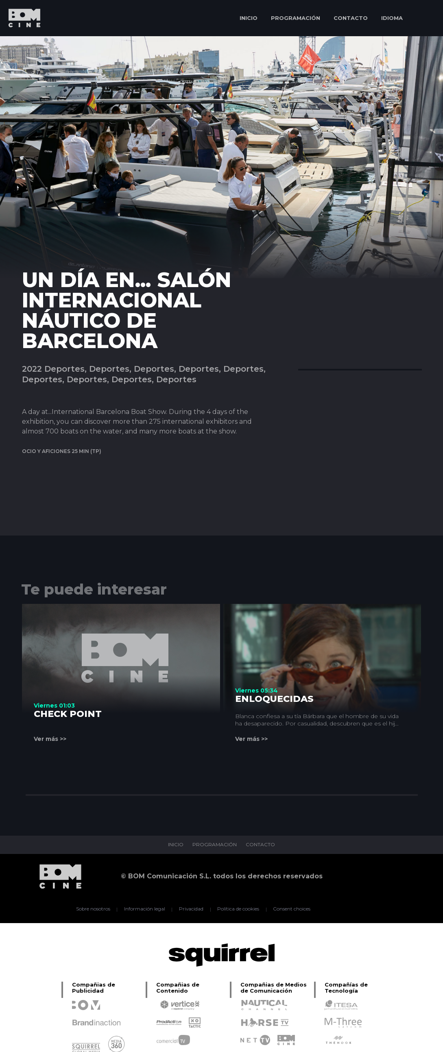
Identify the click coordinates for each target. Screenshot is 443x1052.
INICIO (249, 18)
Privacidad (191, 909)
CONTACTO (351, 18)
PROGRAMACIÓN (295, 18)
